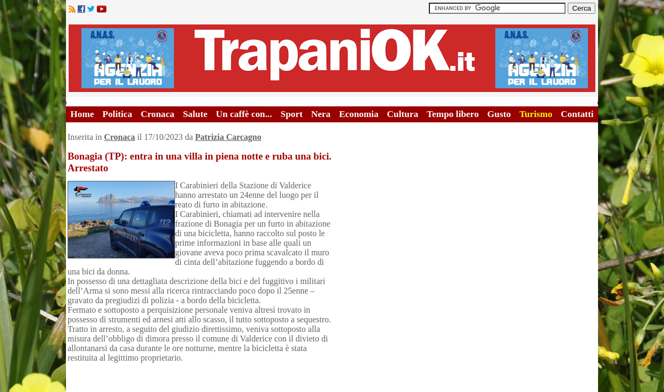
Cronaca (157, 114)
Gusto (499, 114)
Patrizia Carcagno (228, 136)
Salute (195, 114)
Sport (291, 114)
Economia (358, 114)
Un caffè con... (244, 114)
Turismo (535, 114)
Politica (117, 114)
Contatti (577, 114)
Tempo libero (453, 114)
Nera (321, 114)
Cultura (402, 114)
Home (82, 114)
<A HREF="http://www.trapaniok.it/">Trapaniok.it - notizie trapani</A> (332, 58)
